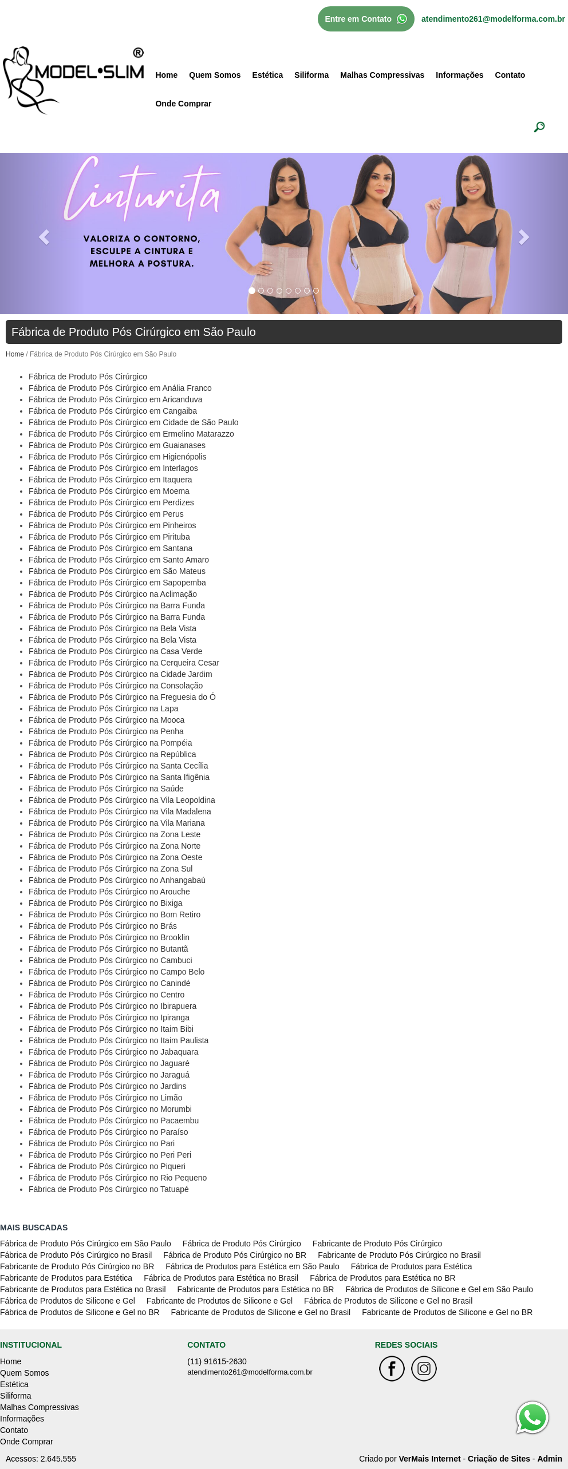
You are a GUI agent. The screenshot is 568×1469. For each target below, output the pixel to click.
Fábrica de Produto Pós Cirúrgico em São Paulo (85, 1242)
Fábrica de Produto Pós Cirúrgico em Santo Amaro (119, 558)
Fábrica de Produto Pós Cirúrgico (88, 375)
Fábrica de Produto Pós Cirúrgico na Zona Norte (114, 844)
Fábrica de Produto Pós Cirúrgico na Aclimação (113, 592)
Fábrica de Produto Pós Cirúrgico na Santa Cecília (118, 764)
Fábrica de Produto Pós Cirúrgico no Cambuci (110, 959)
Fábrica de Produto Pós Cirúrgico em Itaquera (110, 478)
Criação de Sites (499, 1457)
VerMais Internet (429, 1457)
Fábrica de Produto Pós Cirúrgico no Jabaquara (114, 1050)
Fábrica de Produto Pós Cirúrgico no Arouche (109, 890)
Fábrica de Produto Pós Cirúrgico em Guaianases (117, 444)
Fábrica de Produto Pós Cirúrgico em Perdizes (111, 501)
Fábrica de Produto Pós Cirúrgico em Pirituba (109, 535)
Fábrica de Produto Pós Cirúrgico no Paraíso (108, 1130)
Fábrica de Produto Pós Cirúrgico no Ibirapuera (112, 1004)
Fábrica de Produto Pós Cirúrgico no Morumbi (110, 1107)
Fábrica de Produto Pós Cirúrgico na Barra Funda (117, 604)
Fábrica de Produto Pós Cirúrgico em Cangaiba (113, 409)
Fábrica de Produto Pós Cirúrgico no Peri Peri (110, 1153)
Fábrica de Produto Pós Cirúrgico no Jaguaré (109, 1062)
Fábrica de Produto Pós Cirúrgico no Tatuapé (109, 1188)
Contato (510, 73)
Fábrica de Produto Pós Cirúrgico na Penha (106, 730)
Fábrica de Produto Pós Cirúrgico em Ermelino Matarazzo (131, 432)
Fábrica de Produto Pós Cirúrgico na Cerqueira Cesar (124, 661)
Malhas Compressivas (382, 73)
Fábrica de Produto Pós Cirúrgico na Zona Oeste (116, 856)
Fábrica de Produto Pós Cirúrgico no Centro (106, 993)
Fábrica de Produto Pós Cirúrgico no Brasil (76, 1253)
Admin (549, 1457)
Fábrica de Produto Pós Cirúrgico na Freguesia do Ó (122, 695)
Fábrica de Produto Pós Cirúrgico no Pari (102, 1142)
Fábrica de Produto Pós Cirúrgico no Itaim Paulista (118, 1039)
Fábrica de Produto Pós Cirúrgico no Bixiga (105, 901)
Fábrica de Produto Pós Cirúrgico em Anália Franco (120, 386)
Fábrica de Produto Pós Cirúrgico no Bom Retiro (114, 913)
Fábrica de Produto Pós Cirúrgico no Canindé (110, 982)
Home (166, 73)
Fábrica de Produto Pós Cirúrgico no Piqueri (107, 1165)
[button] (42, 232)
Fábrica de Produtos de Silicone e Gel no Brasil (388, 1299)
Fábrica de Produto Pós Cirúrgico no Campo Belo (116, 970)
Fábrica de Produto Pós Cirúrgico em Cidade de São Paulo (134, 421)
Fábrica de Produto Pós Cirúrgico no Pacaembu (114, 1119)
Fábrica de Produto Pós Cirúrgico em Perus (106, 512)
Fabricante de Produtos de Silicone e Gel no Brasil (261, 1311)
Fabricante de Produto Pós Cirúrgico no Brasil (399, 1253)
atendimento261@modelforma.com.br (493, 17)
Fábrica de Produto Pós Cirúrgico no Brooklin (109, 936)
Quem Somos (214, 73)
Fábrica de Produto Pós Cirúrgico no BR (234, 1253)
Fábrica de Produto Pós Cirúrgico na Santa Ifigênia (119, 776)
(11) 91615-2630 (217, 1360)
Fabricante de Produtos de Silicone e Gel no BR (447, 1311)
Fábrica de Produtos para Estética (411, 1265)
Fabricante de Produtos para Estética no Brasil (83, 1288)
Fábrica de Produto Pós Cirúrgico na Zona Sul (110, 867)
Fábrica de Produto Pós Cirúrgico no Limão (105, 1096)
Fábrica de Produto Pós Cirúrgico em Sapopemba (117, 581)
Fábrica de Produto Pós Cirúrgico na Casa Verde (116, 650)
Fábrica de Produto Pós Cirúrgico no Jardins (107, 1085)
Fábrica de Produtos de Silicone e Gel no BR (80, 1311)
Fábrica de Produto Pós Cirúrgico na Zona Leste (114, 833)
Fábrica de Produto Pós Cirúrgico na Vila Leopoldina (122, 798)
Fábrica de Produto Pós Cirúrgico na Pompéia (110, 741)
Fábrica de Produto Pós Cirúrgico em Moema (109, 489)
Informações (459, 73)
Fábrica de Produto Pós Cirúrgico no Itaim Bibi (111, 1027)
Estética (268, 73)
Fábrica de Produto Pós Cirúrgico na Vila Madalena (120, 810)
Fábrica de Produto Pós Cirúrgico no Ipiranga (109, 1016)
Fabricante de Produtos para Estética (66, 1276)
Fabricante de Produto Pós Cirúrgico (377, 1242)
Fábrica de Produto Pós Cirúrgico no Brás (103, 924)
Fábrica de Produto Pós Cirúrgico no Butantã (108, 947)
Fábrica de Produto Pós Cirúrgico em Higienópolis (117, 455)
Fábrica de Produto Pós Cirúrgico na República (112, 753)
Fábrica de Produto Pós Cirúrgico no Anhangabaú (117, 879)
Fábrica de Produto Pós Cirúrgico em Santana (110, 547)
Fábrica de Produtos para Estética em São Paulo (252, 1265)
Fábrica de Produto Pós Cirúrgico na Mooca (106, 718)
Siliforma (311, 73)
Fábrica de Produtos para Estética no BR (382, 1276)
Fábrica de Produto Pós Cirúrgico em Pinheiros (112, 524)
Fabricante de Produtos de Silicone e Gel (220, 1299)
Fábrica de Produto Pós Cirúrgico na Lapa (103, 707)
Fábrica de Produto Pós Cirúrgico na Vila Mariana (117, 821)
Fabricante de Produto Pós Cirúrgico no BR (77, 1265)
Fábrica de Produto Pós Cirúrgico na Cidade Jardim (120, 673)
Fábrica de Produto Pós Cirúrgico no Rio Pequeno (118, 1176)
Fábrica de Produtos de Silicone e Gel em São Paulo (439, 1288)
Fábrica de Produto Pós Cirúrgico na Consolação (116, 684)
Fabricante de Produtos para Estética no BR (256, 1288)
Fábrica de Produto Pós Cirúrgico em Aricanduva (115, 398)
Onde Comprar (183, 102)
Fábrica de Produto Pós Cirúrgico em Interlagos (113, 467)
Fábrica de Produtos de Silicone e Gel (67, 1299)
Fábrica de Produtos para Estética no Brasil (221, 1276)
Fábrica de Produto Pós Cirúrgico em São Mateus (117, 570)
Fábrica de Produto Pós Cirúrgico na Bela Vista (112, 627)
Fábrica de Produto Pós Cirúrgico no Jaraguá (109, 1073)
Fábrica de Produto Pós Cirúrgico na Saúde (106, 787)
